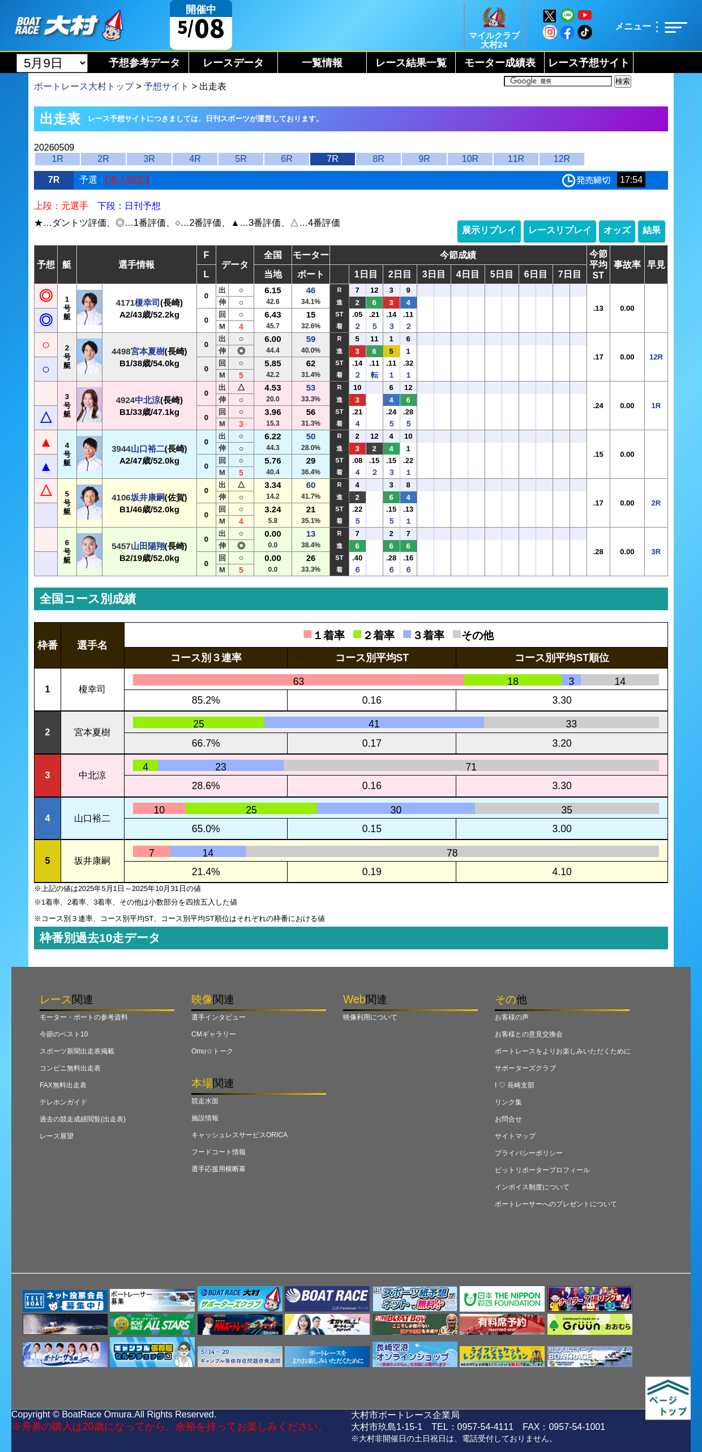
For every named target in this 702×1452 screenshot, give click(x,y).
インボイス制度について (532, 1187)
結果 (652, 230)
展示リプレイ (489, 230)
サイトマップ (515, 1136)
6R (286, 159)
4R (194, 159)
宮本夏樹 (148, 351)
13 (311, 533)
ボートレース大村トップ (84, 86)
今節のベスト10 (64, 1034)
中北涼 (147, 400)
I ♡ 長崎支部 (514, 1085)
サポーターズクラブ (525, 1068)
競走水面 (205, 1101)
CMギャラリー (213, 1034)
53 (311, 387)
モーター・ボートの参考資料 (84, 1017)
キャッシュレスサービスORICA (239, 1135)
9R (424, 159)
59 (311, 339)
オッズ (617, 230)
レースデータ (233, 62)
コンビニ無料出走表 (70, 1068)
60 (311, 485)
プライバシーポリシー (529, 1153)
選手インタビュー (218, 1017)
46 (311, 290)
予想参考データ (144, 62)
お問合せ (508, 1119)
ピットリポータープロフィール (542, 1170)
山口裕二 (148, 448)
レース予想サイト (589, 62)
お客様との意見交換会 (529, 1034)
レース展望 (57, 1136)
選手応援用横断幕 (218, 1169)
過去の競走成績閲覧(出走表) (83, 1119)
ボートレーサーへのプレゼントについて (556, 1204)
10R (470, 159)
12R (562, 159)
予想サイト (166, 86)
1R (57, 159)
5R (240, 159)
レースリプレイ (560, 230)
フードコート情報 (218, 1152)
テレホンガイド (63, 1102)
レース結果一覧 (411, 62)
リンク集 (508, 1102)
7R (332, 159)
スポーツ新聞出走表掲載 (77, 1051)
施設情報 (205, 1118)
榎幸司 (147, 302)
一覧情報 (322, 62)
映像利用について (370, 1017)
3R (149, 159)
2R (103, 159)
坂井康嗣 (148, 497)
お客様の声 (512, 1017)
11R (516, 159)
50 (311, 436)
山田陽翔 (148, 546)
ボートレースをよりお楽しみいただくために (563, 1051)
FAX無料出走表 (63, 1085)
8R (378, 159)
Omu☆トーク (212, 1051)
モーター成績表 (500, 62)
